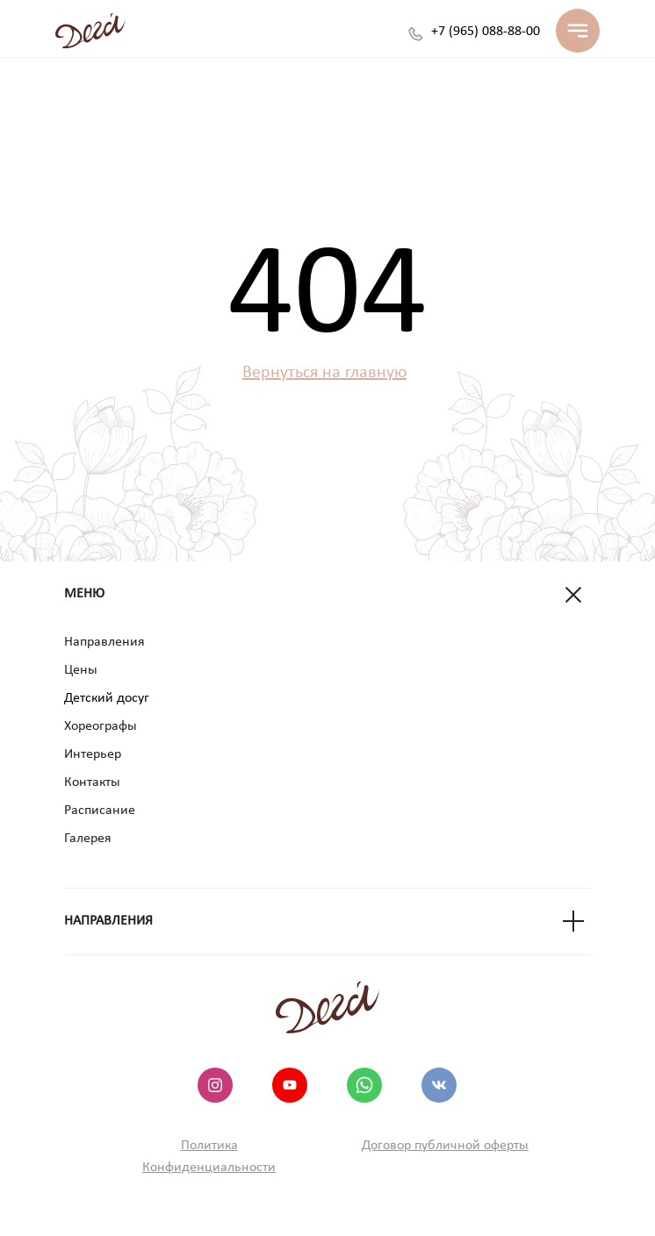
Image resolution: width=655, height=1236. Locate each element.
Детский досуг (106, 698)
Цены (80, 670)
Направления (104, 642)
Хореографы (100, 726)
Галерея (88, 839)
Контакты (92, 782)
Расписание (99, 811)
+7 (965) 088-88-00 (485, 32)
